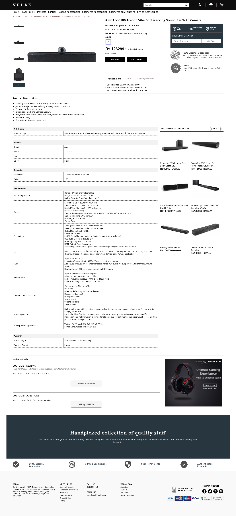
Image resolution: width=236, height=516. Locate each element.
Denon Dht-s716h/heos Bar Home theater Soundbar (205, 151)
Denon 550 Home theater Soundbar (205, 235)
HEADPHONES (28, 12)
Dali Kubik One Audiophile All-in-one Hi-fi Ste (175, 193)
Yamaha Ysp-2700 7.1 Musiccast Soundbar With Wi (205, 193)
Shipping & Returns (145, 78)
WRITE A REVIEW (86, 383)
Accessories (17, 16)
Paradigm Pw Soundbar (175, 234)
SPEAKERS (41, 12)
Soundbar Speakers (33, 16)
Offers (203, 67)
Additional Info (114, 78)
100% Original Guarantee (203, 55)
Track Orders (66, 498)
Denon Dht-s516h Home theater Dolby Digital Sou (175, 151)
